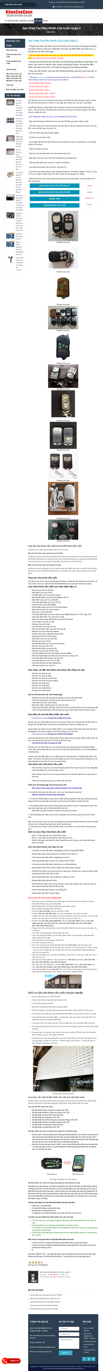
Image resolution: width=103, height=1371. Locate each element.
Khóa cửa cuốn (11, 50)
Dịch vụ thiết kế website (89, 1329)
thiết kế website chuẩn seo (76, 1368)
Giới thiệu (30, 21)
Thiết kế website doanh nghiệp (59, 1368)
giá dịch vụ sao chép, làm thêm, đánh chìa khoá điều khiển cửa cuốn (19, 126)
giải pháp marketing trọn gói (19, 236)
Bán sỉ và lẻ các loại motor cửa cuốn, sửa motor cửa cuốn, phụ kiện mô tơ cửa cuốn (14, 77)
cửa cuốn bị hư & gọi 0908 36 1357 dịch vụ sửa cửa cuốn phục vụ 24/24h (19, 203)
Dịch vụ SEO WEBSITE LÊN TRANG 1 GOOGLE (89, 1336)
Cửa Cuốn (9, 85)
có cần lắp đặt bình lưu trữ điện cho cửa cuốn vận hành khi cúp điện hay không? (19, 182)
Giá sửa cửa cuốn (13, 21)
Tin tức (45, 21)
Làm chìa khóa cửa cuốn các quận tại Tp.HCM (70, 2)
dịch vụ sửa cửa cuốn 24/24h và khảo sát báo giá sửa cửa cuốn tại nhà (19, 159)
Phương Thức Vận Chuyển (89, 1351)
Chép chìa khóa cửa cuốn (13, 56)
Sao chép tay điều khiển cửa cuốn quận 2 (53, 40)
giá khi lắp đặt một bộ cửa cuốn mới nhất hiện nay (19, 141)
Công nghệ (23, 21)
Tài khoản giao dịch (90, 1341)
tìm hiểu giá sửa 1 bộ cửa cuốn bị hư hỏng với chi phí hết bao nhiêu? (19, 108)
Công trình (38, 21)
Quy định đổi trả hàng (89, 1346)
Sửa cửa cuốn (11, 69)
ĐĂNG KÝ (65, 1353)
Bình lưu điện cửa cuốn (15, 89)
